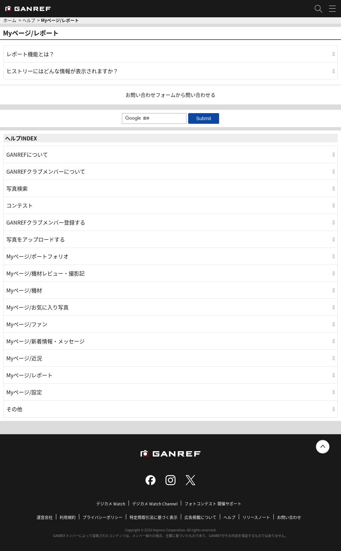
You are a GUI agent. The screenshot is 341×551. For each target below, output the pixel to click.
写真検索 (17, 188)
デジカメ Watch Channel (154, 503)
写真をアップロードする (35, 239)
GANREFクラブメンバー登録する (45, 222)
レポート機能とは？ (30, 54)
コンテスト (19, 205)
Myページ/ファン (26, 324)
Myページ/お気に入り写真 (37, 307)
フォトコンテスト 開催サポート (212, 503)
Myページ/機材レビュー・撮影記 (45, 273)
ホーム (9, 20)
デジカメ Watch (110, 503)
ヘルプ (28, 20)
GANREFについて (27, 154)
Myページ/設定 (24, 392)
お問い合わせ (289, 517)
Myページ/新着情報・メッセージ (45, 341)
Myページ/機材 (24, 290)
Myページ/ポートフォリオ (37, 256)
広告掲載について (200, 517)
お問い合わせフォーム (150, 94)
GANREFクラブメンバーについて (45, 171)
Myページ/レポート (29, 375)
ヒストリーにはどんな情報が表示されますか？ (62, 71)
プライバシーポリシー (103, 517)
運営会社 (45, 517)
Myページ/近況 (24, 358)
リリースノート (256, 517)
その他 (14, 409)
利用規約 (68, 517)
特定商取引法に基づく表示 (153, 517)
